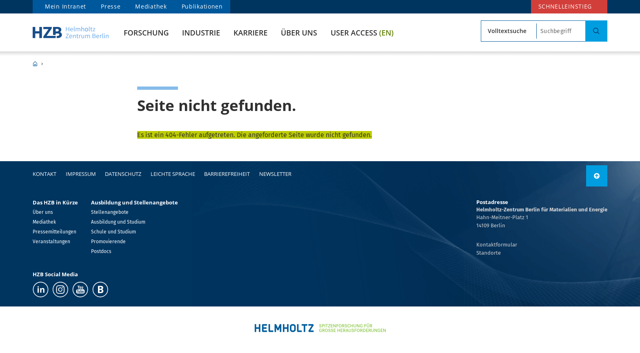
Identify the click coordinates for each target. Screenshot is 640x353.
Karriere (250, 33)
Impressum (81, 174)
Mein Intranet (65, 6)
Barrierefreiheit (227, 174)
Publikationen (202, 6)
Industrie (201, 33)
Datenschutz (123, 174)
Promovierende (108, 241)
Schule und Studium (113, 232)
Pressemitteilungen (54, 232)
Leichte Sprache (173, 174)
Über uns (299, 33)
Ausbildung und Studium (118, 222)
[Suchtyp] (508, 31)
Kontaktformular (496, 245)
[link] (596, 175)
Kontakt (44, 174)
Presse (110, 6)
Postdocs (101, 251)
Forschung (146, 33)
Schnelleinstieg (565, 6)
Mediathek (151, 6)
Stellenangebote (110, 212)
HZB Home (35, 63)
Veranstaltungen (51, 241)
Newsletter (275, 174)
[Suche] (596, 31)
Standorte (488, 253)
